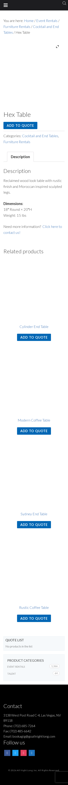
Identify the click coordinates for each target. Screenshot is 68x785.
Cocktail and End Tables (40, 136)
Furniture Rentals (16, 26)
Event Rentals (46, 20)
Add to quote (20, 125)
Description (20, 157)
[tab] (20, 157)
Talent (11, 673)
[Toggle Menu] (5, 5)
